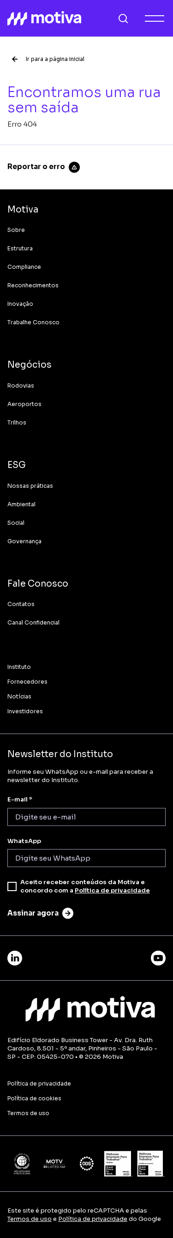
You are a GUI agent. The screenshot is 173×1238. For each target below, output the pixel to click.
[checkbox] (12, 886)
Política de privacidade (112, 890)
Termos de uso (29, 1219)
